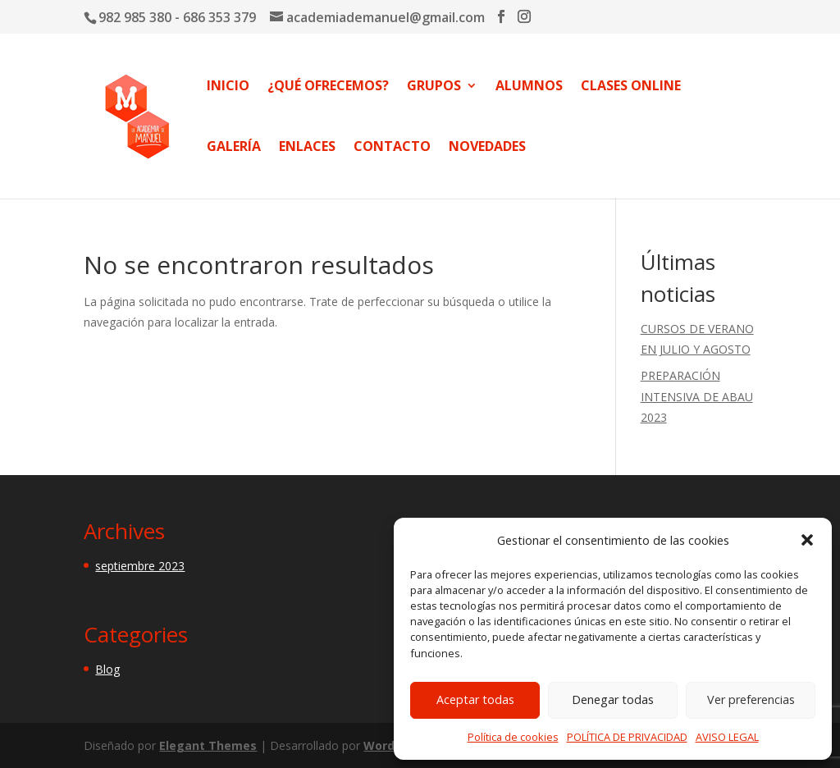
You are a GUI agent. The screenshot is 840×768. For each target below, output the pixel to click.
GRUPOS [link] (434, 85)
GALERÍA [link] (234, 146)
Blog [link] (107, 669)
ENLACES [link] (307, 146)
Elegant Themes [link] (208, 745)
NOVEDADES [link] (487, 146)
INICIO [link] (228, 85)
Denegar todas (613, 699)
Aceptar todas (475, 699)
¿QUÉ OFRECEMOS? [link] (328, 85)
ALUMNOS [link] (529, 85)
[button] (807, 540)
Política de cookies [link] (513, 736)
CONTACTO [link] (392, 146)
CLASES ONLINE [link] (631, 85)
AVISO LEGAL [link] (727, 736)
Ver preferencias (751, 699)
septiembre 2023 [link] (140, 566)
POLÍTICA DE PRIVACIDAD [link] (627, 736)
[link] (136, 114)
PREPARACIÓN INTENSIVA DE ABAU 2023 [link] (697, 396)
